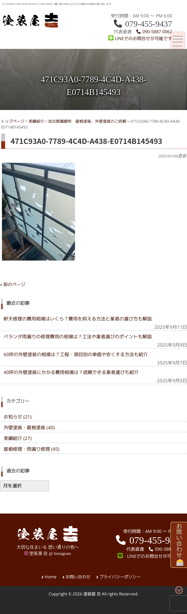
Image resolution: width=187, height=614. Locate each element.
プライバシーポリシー (120, 577)
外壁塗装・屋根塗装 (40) (29, 427)
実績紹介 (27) (18, 438)
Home (50, 577)
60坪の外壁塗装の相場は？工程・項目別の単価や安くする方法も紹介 (76, 354)
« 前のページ (12, 284)
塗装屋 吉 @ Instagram (47, 553)
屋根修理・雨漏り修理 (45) (31, 449)
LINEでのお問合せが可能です (140, 38)
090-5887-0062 (154, 32)
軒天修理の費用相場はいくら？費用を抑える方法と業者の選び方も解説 (78, 318)
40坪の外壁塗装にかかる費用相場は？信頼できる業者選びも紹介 (71, 372)
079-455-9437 (142, 23)
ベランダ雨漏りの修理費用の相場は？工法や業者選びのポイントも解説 (78, 336)
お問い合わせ (77, 577)
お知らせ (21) (18, 416)
